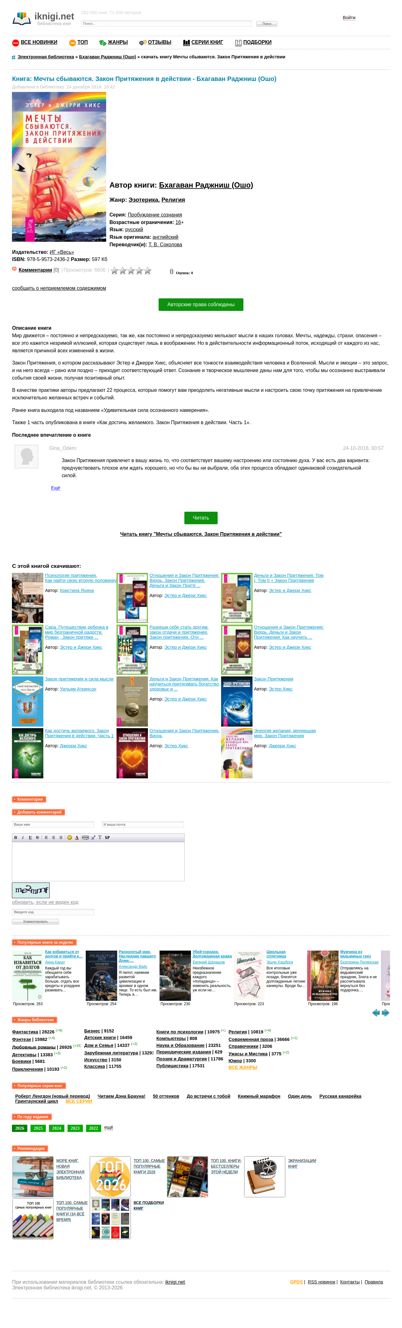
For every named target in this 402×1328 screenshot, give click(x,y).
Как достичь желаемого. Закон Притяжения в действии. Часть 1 (79, 733)
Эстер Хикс (280, 688)
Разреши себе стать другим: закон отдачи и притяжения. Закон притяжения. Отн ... (179, 632)
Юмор (235, 1060)
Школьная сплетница (276, 954)
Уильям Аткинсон (78, 688)
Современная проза (251, 1039)
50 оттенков (166, 1096)
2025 (38, 1128)
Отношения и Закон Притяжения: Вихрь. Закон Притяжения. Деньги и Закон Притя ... (184, 580)
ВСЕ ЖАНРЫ (243, 1067)
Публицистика (172, 1065)
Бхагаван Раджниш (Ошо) (206, 185)
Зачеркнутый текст (37, 837)
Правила (374, 1281)
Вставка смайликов (69, 837)
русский (134, 229)
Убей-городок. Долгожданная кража (212, 954)
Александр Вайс (133, 966)
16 (178, 222)
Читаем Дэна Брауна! (121, 1096)
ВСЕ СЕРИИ (79, 1101)
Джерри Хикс (73, 745)
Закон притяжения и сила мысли (79, 678)
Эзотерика (143, 199)
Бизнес (92, 1030)
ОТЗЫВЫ (159, 42)
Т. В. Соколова (165, 244)
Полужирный (15, 837)
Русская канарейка (340, 1096)
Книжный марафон (259, 1096)
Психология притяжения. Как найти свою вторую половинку (81, 578)
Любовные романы (34, 1046)
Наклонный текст (23, 837)
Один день (300, 1096)
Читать (201, 517)
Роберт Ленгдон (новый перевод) (52, 1096)
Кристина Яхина (77, 590)
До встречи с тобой (209, 1096)
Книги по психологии (180, 1031)
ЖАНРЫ (118, 42)
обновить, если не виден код (45, 902)
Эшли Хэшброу (279, 962)
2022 (93, 1128)
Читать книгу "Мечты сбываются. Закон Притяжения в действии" (201, 534)
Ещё (55, 487)
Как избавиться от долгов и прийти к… (64, 954)
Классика (94, 1066)
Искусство (95, 1059)
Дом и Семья (98, 1045)
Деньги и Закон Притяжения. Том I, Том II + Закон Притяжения (288, 578)
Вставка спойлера (107, 837)
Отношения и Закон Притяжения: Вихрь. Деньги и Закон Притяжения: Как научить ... (289, 632)
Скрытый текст (85, 837)
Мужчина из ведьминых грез (355, 954)
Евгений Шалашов (209, 962)
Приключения (27, 1069)
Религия (173, 199)
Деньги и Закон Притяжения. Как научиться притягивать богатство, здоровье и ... (184, 683)
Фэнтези (21, 1039)
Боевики (21, 1061)
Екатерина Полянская (359, 962)
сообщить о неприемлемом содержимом (59, 288)
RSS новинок (321, 1281)
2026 (19, 1128)
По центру (53, 837)
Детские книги (100, 1037)
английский (165, 237)
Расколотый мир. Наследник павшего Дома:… (137, 956)
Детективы (24, 1054)
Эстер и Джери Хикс (185, 595)
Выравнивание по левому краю (46, 837)
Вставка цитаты (92, 837)
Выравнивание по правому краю (60, 837)
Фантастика (25, 1031)
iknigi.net (175, 1282)
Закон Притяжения (273, 678)
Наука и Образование (180, 1045)
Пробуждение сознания (155, 214)
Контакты (350, 1281)
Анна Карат (55, 962)
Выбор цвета (76, 837)
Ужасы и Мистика (248, 1053)
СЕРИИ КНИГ (207, 42)
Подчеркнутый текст (30, 837)
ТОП (83, 42)
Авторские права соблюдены (201, 304)
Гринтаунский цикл (36, 1101)
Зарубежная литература (111, 1052)
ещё (108, 1127)
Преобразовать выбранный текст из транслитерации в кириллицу (100, 837)
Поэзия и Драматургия (181, 1058)
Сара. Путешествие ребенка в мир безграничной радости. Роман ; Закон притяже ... (76, 632)
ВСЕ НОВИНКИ (39, 42)
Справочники (243, 1046)
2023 (75, 1128)
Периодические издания (183, 1051)
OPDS (296, 1281)
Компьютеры (171, 1038)
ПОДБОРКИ (257, 42)
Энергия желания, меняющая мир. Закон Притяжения (285, 733)
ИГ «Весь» (62, 252)
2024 (56, 1128)
